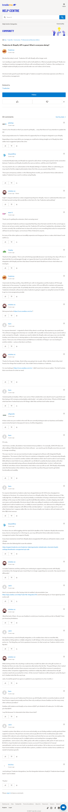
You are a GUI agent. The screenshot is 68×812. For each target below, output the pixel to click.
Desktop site (5, 804)
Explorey (11, 50)
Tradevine (5, 88)
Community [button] (60, 24)
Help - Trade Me (8, 40)
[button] (63, 5)
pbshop (11, 123)
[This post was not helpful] (47, 101)
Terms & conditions (28, 804)
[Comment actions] (64, 122)
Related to (6, 85)
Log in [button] (10, 807)
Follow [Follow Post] (34, 95)
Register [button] (4, 807)
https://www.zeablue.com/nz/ (23, 311)
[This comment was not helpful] (12, 146)
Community (8, 31)
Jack (10, 586)
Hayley (10, 250)
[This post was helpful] (17, 101)
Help (12, 804)
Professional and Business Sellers (30, 40)
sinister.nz (11, 191)
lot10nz (11, 765)
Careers (52, 804)
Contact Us (18, 804)
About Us (37, 804)
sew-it (10, 212)
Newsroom (45, 804)
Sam (9, 324)
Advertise (58, 804)
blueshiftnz (12, 154)
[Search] (34, 17)
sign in (9, 793)
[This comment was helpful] (5, 146)
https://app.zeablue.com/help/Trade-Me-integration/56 (19, 595)
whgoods (11, 414)
